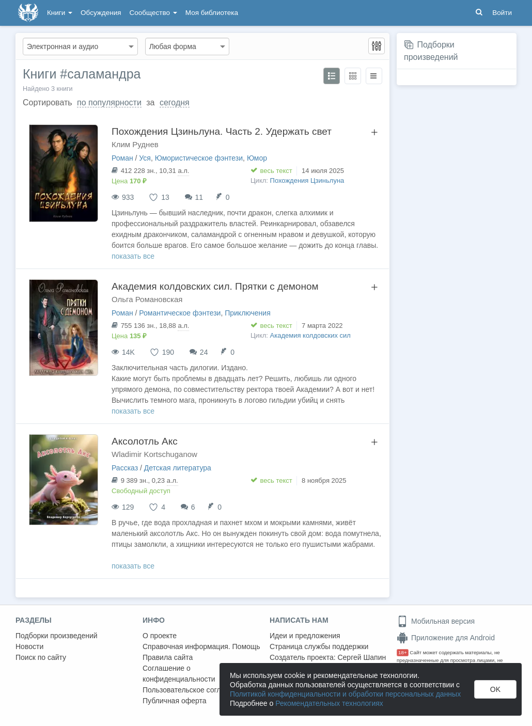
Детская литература (177, 468)
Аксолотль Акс (145, 441)
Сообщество (153, 13)
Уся (145, 158)
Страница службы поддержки (319, 646)
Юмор (257, 158)
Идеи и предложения (305, 636)
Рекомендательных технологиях (329, 703)
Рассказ (125, 468)
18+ (402, 652)
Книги (59, 13)
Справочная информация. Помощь (201, 646)
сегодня (175, 102)
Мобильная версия (436, 621)
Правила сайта (168, 657)
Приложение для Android (446, 637)
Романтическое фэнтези (180, 313)
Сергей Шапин (361, 657)
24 (204, 352)
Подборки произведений (56, 636)
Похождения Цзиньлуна (307, 180)
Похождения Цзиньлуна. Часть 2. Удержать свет (222, 131)
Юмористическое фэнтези (199, 158)
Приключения (248, 313)
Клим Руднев (135, 144)
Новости (29, 646)
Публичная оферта (175, 701)
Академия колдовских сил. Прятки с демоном (215, 286)
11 (199, 197)
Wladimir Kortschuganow (154, 454)
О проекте (160, 636)
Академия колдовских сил (310, 335)
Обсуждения (101, 13)
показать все (133, 256)
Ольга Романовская (147, 299)
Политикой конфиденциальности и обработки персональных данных (345, 694)
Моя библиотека (211, 13)
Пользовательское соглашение (195, 690)
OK (495, 689)
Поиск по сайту (40, 657)
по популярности (109, 102)
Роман (122, 158)
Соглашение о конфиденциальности (179, 673)
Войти (502, 13)
